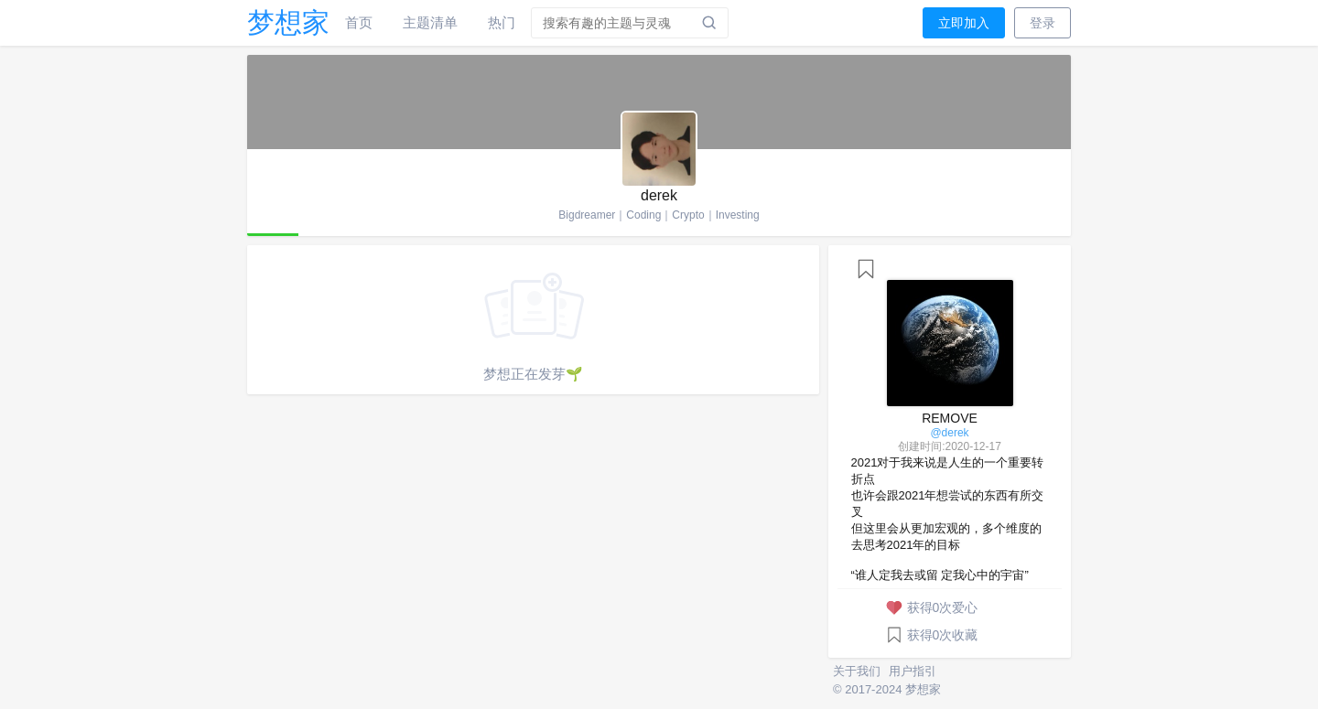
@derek (949, 432)
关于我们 (858, 671)
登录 (1042, 23)
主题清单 (430, 22)
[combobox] (630, 23)
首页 (359, 22)
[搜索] (709, 22)
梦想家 (288, 22)
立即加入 (963, 23)
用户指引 (912, 671)
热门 (501, 22)
